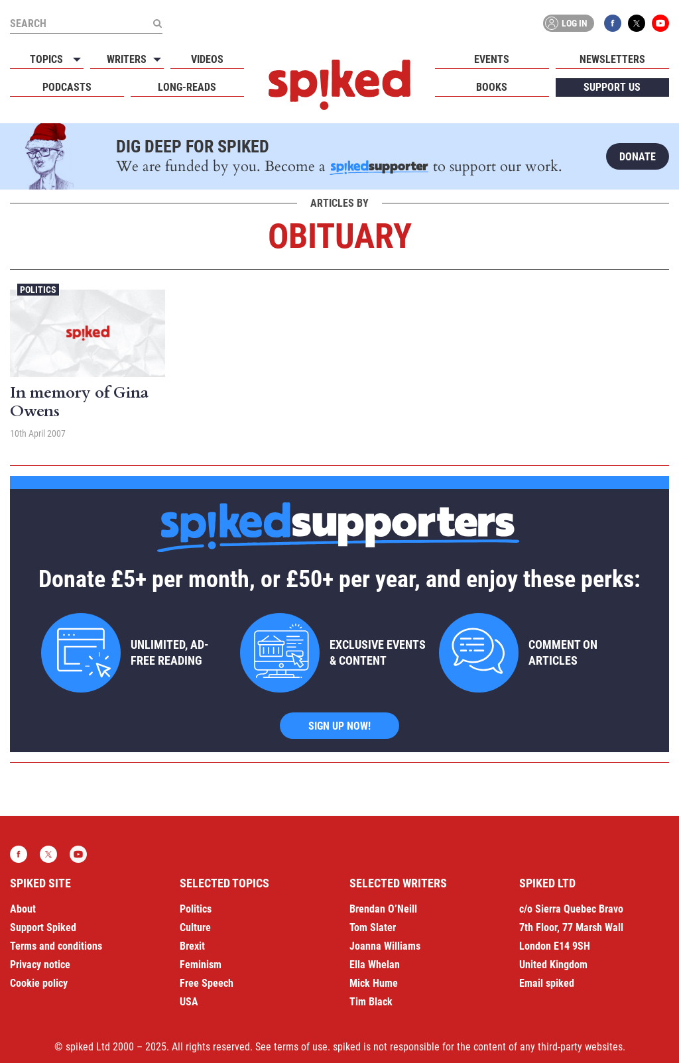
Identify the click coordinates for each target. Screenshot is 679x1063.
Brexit (192, 946)
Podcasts (67, 87)
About (23, 909)
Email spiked (546, 983)
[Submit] (157, 23)
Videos (207, 59)
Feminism (200, 964)
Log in (566, 23)
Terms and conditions (56, 946)
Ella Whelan (374, 964)
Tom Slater (372, 927)
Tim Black (371, 1001)
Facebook (612, 23)
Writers (127, 59)
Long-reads (187, 87)
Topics (46, 59)
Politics (38, 289)
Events (491, 59)
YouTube (660, 23)
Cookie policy (39, 983)
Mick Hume (373, 983)
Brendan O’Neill (383, 909)
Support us (612, 87)
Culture (195, 927)
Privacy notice (40, 964)
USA (189, 1001)
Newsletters (612, 59)
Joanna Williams (384, 946)
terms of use (301, 1046)
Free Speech (206, 983)
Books (491, 87)
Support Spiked (43, 927)
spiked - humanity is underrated (339, 85)
